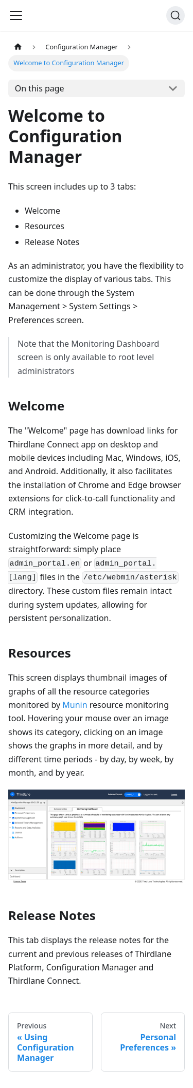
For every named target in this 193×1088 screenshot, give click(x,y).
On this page (39, 88)
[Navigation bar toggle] (16, 15)
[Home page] (18, 47)
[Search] (175, 15)
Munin (74, 704)
